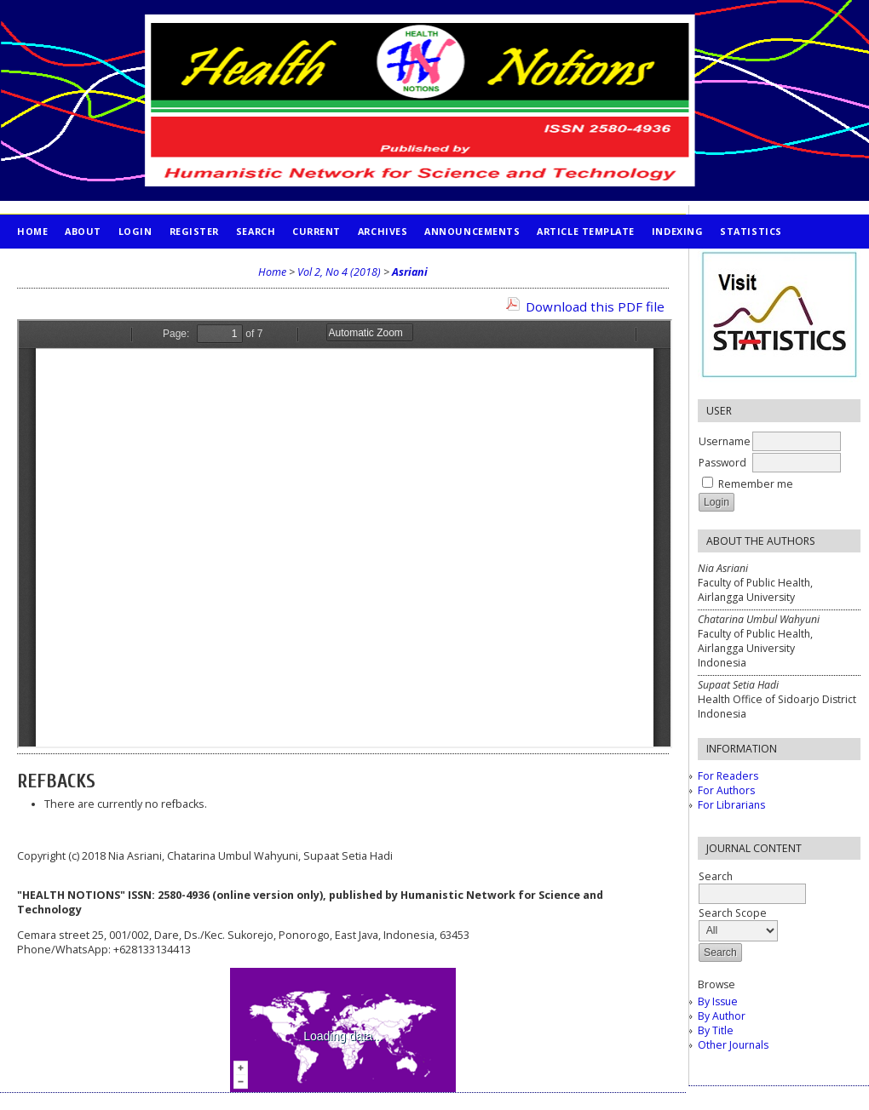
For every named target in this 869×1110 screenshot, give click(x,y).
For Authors (726, 790)
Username (725, 441)
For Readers (728, 776)
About (83, 231)
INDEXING (677, 231)
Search (255, 231)
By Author (721, 1016)
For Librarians (731, 805)
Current (316, 231)
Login (135, 231)
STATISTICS (750, 231)
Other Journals (733, 1045)
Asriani (410, 272)
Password (722, 462)
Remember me (755, 484)
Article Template (586, 231)
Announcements (472, 231)
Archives (382, 231)
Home (32, 231)
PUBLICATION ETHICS (73, 265)
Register (194, 231)
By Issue (718, 1001)
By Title (716, 1030)
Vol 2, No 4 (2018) (339, 272)
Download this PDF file (595, 306)
